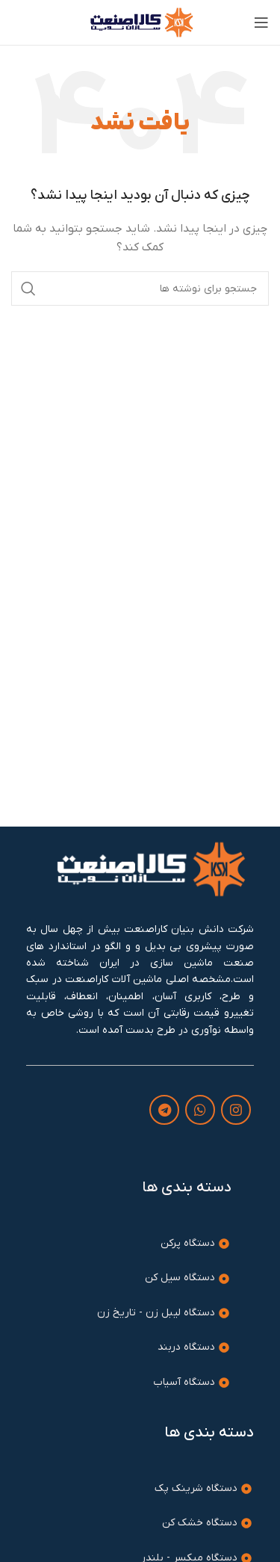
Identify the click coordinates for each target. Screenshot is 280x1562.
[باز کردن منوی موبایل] (261, 22)
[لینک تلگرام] (164, 1110)
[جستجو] (140, 288)
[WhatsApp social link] (200, 1110)
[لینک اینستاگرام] (236, 1110)
